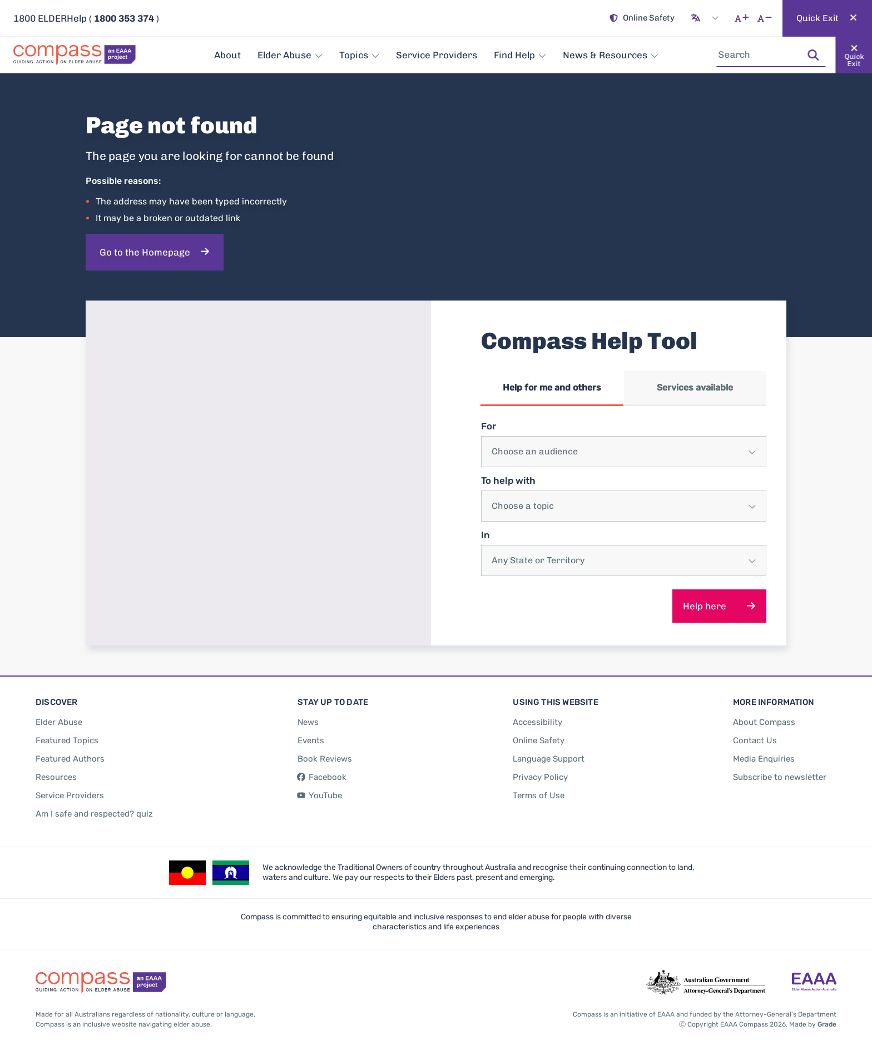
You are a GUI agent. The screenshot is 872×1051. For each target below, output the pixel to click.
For (488, 423)
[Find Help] (519, 55)
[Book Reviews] (325, 754)
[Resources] (56, 772)
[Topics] (359, 55)
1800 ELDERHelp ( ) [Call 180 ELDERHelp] (86, 18)
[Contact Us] (755, 735)
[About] (227, 55)
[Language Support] (548, 754)
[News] (308, 717)
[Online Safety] (642, 18)
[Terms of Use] (538, 790)
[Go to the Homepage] (155, 252)
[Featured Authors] (70, 754)
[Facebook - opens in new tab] (322, 772)
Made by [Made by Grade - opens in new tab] (812, 1019)
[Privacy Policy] (540, 772)
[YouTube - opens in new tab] (320, 790)
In (485, 532)
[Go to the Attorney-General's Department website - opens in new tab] (705, 977)
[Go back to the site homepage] (78, 55)
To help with (508, 478)
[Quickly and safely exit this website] (827, 18)
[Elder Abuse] (290, 55)
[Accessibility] (537, 717)
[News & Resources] (610, 55)
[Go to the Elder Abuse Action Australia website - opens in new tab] (814, 977)
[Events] (311, 735)
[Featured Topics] (67, 735)
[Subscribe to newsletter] (779, 772)
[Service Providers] (436, 55)
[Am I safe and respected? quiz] (94, 809)
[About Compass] (764, 717)
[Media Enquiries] (764, 754)
